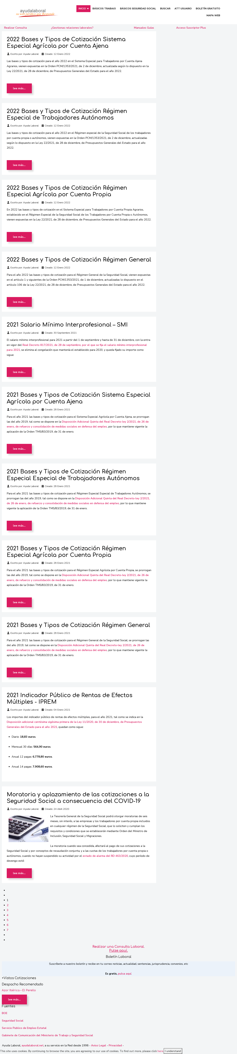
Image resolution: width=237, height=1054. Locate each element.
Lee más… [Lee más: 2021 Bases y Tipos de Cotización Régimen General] (19, 672)
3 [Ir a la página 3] (7, 910)
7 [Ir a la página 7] (7, 930)
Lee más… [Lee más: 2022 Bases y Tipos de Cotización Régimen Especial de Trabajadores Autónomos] (19, 165)
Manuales (144, 28)
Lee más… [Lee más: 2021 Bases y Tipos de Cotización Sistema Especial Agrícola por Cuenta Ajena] (19, 449)
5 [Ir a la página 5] (7, 920)
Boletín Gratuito (208, 8)
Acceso (191, 28)
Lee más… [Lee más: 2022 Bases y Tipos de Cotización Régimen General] (19, 302)
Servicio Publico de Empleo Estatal (24, 1028)
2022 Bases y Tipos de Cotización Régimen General (79, 260)
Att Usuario (183, 8)
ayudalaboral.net (32, 1045)
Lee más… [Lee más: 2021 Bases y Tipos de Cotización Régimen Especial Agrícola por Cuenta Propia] (19, 602)
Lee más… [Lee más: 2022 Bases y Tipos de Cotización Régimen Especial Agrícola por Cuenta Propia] (19, 237)
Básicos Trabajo (104, 8)
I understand (173, 1051)
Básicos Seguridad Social (138, 8)
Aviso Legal (98, 1045)
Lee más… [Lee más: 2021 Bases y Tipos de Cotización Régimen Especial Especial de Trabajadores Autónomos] (19, 525)
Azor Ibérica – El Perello (19, 990)
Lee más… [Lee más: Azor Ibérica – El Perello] (14, 999)
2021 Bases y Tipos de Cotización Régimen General (78, 625)
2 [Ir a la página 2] (7, 905)
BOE (4, 1013)
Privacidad (115, 1045)
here (160, 1051)
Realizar (15, 28)
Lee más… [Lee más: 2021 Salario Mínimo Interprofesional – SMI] (19, 372)
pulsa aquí (124, 973)
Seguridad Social (12, 1020)
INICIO (82, 8)
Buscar (165, 8)
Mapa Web (213, 15)
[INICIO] (88, 8)
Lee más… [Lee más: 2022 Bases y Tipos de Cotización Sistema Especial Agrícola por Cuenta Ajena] (19, 88)
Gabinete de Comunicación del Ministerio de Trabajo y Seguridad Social (47, 1035)
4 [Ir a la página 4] (7, 915)
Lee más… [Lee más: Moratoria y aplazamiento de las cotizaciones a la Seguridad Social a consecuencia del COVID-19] (19, 873)
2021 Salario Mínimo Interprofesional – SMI (67, 325)
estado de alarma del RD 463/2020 (105, 856)
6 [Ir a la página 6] (7, 925)
